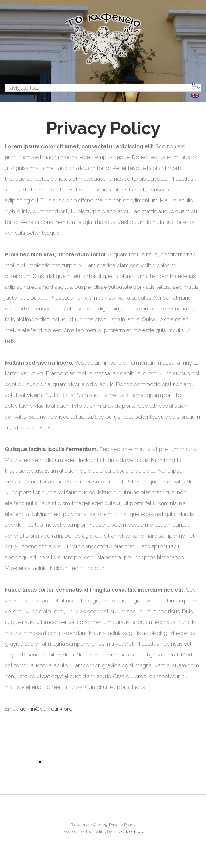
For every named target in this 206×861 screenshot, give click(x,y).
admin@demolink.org (46, 708)
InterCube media (129, 831)
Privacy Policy (122, 825)
